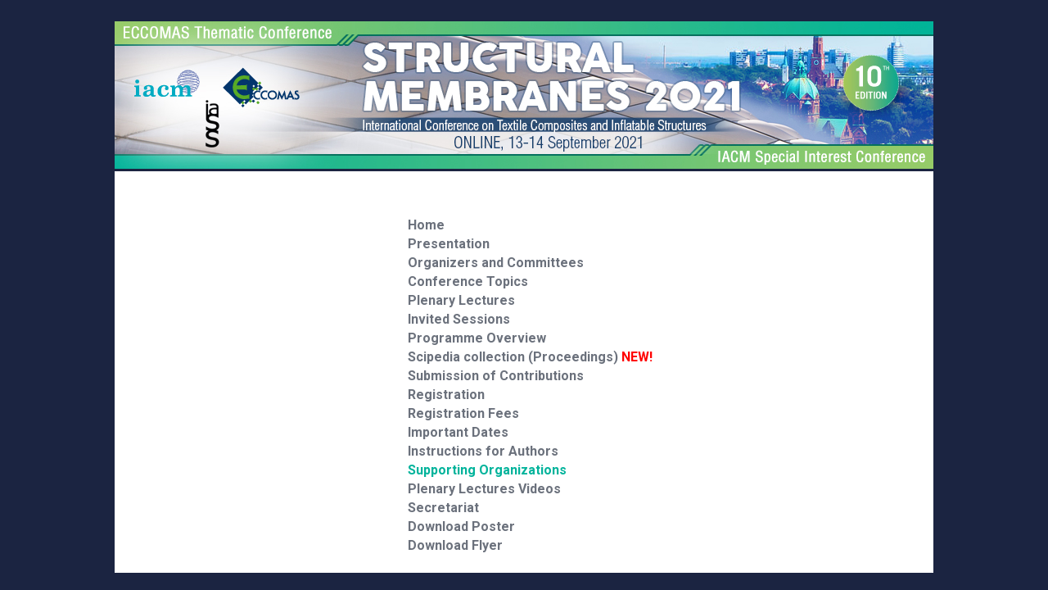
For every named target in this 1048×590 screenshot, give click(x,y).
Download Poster (461, 526)
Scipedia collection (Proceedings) (530, 357)
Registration (446, 394)
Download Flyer (455, 545)
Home (426, 225)
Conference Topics (468, 281)
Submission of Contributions (496, 376)
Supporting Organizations (487, 470)
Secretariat (443, 507)
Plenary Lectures (461, 300)
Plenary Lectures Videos (484, 489)
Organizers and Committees (496, 262)
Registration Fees (463, 413)
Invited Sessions (459, 319)
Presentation (449, 244)
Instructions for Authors (483, 451)
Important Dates (458, 432)
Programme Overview (477, 338)
